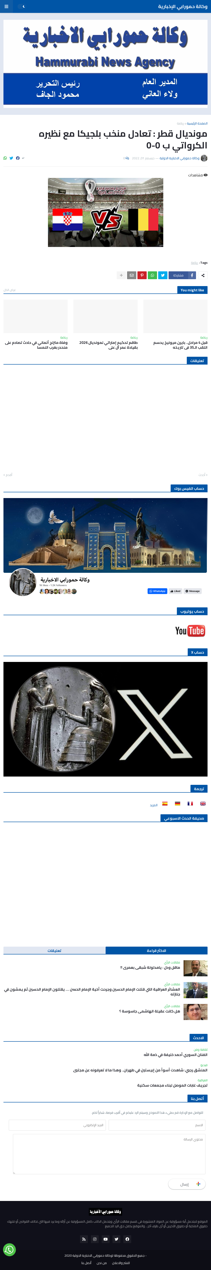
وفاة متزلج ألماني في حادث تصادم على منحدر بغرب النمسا (36, 345)
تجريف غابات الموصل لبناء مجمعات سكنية (172, 1085)
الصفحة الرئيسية (197, 123)
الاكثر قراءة (156, 950)
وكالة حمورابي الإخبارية (183, 6)
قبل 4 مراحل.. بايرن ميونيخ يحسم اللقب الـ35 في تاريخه (180, 345)
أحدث (202, 475)
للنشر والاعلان (121, 1263)
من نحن (102, 1263)
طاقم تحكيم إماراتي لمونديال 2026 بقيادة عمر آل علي (108, 345)
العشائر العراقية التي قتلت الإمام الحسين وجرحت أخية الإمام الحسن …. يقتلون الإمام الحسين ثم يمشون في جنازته (92, 992)
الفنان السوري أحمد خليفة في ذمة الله (176, 1054)
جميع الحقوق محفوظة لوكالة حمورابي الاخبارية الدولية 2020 (104, 1255)
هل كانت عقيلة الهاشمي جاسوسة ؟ (149, 1011)
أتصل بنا (86, 1263)
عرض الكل (9, 290)
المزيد (154, 805)
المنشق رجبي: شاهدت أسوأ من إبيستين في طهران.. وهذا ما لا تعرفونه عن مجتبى (140, 1070)
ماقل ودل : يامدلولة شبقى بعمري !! (150, 967)
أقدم (9, 475)
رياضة (180, 123)
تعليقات (54, 950)
